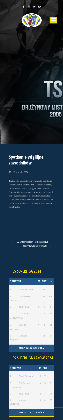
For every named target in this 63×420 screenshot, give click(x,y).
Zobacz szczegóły (31, 348)
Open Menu (53, 20)
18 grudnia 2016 (21, 172)
